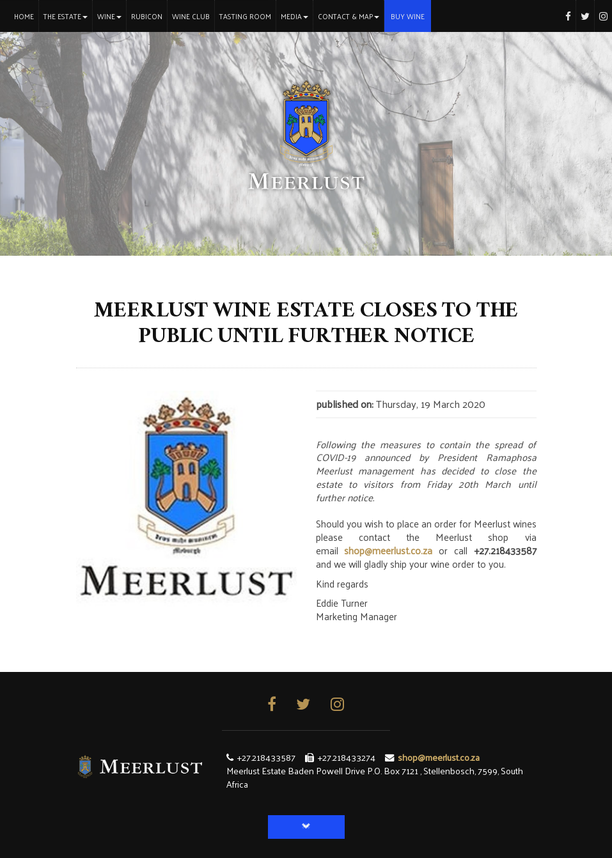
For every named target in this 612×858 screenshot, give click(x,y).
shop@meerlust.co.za (388, 550)
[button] (306, 827)
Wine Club (191, 16)
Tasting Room (245, 16)
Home (26, 15)
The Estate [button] (65, 16)
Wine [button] (109, 16)
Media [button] (294, 16)
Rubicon (146, 16)
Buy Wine (408, 16)
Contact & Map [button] (348, 16)
